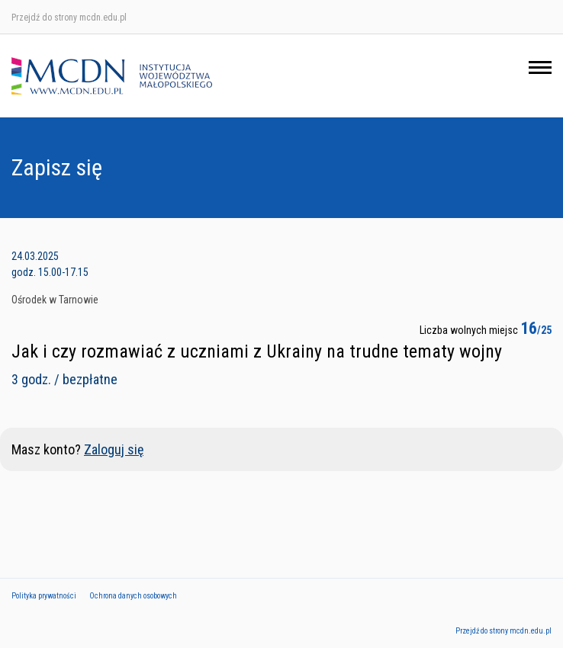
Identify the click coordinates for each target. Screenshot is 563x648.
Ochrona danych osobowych (133, 596)
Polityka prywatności (43, 596)
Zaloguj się (113, 449)
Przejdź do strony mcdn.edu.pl (69, 17)
